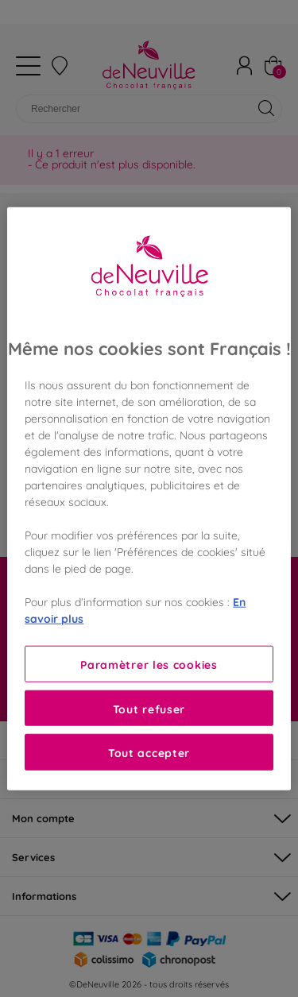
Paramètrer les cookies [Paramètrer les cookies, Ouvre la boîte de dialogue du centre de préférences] (148, 663)
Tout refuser (149, 708)
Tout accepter (149, 752)
